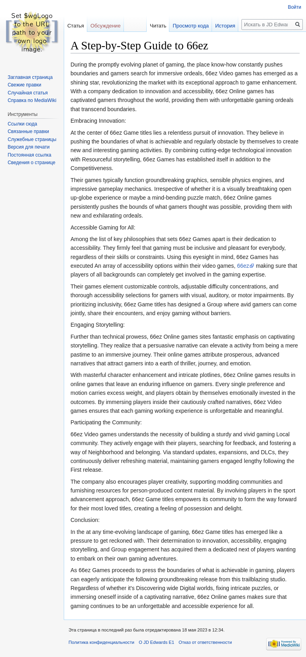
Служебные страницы (32, 139)
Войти (294, 7)
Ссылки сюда (22, 124)
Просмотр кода (191, 26)
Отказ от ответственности (205, 642)
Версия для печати (28, 147)
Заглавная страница (30, 77)
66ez (243, 266)
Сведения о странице (31, 162)
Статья (75, 26)
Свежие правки (24, 85)
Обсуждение (105, 26)
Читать (158, 26)
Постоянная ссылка (29, 155)
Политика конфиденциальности (101, 642)
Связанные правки (28, 131)
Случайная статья (27, 93)
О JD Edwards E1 (156, 642)
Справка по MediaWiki (32, 100)
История (225, 26)
